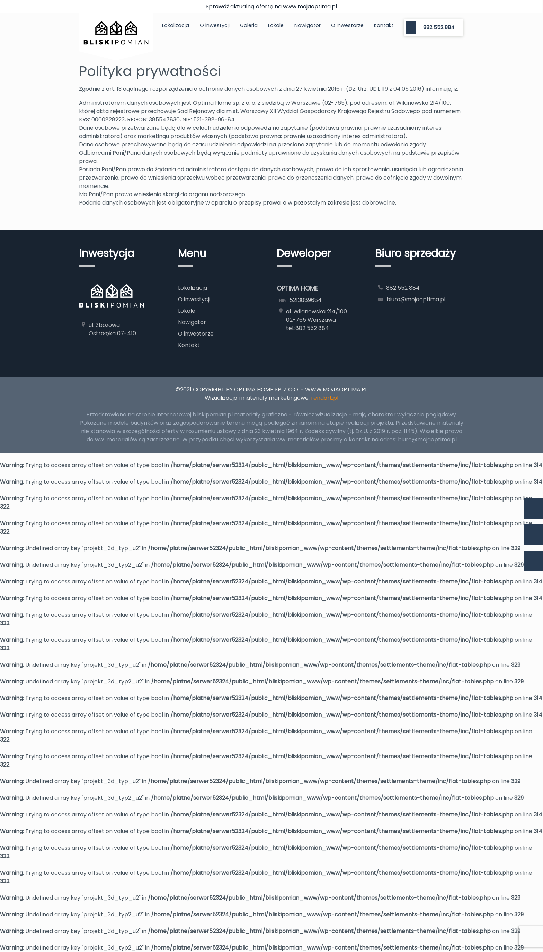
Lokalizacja (175, 25)
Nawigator (307, 25)
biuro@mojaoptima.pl (415, 299)
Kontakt (383, 25)
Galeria (249, 25)
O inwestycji (215, 25)
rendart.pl (324, 398)
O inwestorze (347, 25)
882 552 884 (438, 27)
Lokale (276, 25)
